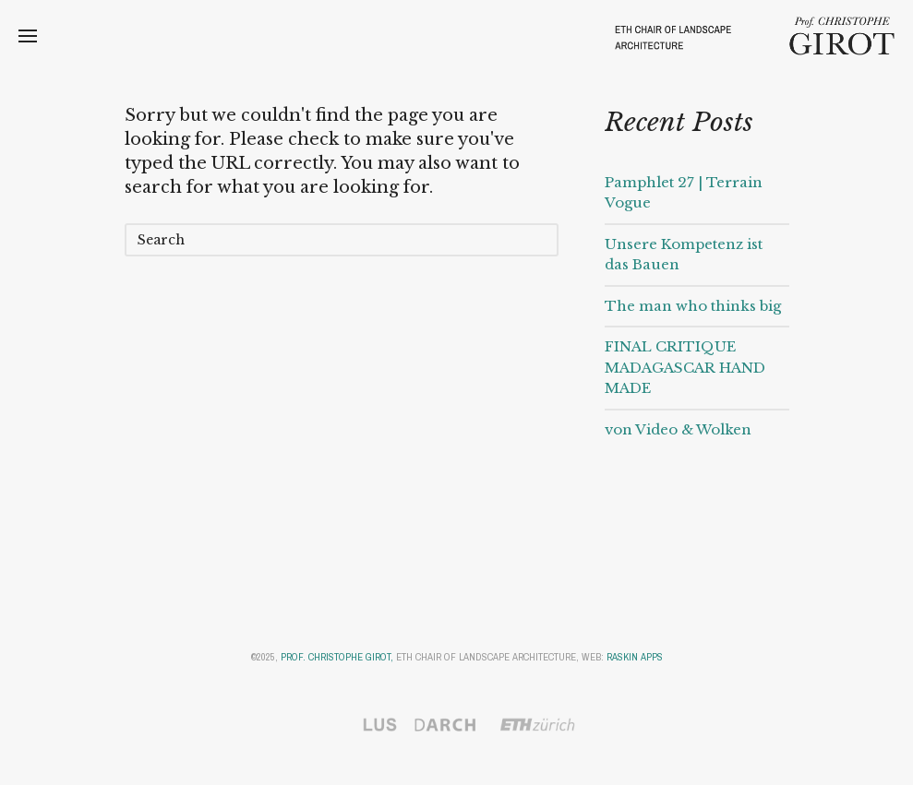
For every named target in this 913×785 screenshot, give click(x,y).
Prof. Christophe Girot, (337, 656)
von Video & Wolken (678, 429)
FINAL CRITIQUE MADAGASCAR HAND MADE (685, 367)
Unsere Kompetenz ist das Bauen (684, 254)
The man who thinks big (693, 306)
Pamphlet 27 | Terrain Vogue (684, 192)
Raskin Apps (635, 656)
